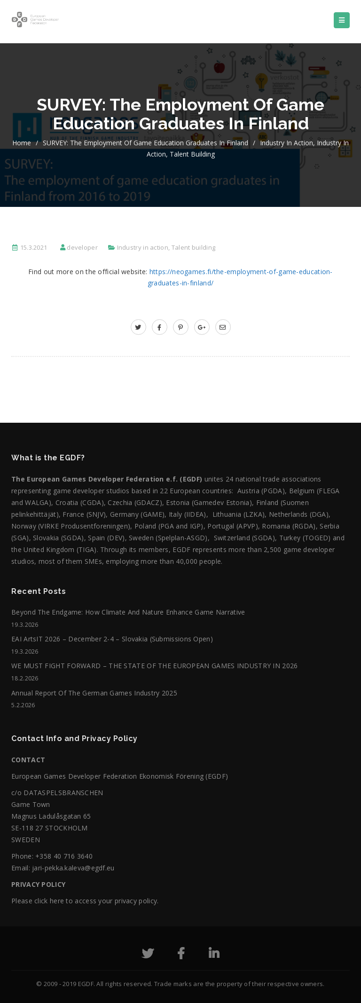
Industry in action (286, 142)
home (21, 142)
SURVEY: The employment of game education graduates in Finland (145, 142)
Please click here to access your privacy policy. (84, 900)
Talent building (192, 154)
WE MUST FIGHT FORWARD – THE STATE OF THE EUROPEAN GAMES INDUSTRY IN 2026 (154, 665)
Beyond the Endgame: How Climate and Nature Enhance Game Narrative (128, 612)
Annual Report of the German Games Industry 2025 (94, 692)
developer (82, 247)
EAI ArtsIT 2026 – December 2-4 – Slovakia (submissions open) (112, 638)
